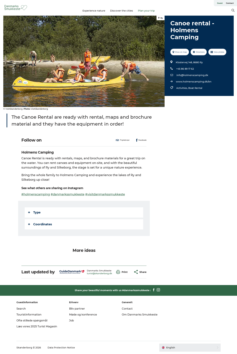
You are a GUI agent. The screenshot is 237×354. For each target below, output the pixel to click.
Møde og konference (83, 314)
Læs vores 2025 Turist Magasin (36, 326)
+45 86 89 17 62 (185, 68)
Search (21, 308)
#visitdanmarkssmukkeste (105, 194)
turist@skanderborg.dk (99, 273)
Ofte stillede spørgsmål (31, 320)
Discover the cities (121, 10)
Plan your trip (146, 10)
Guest (220, 3)
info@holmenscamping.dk (192, 75)
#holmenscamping (35, 194)
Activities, (182, 88)
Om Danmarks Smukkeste (140, 314)
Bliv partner (77, 308)
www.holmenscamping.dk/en (193, 81)
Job (71, 320)
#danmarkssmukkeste (67, 194)
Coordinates (40, 224)
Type (34, 212)
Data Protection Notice (61, 347)
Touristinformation (28, 314)
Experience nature (93, 10)
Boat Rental (195, 88)
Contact (230, 3)
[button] (122, 272)
